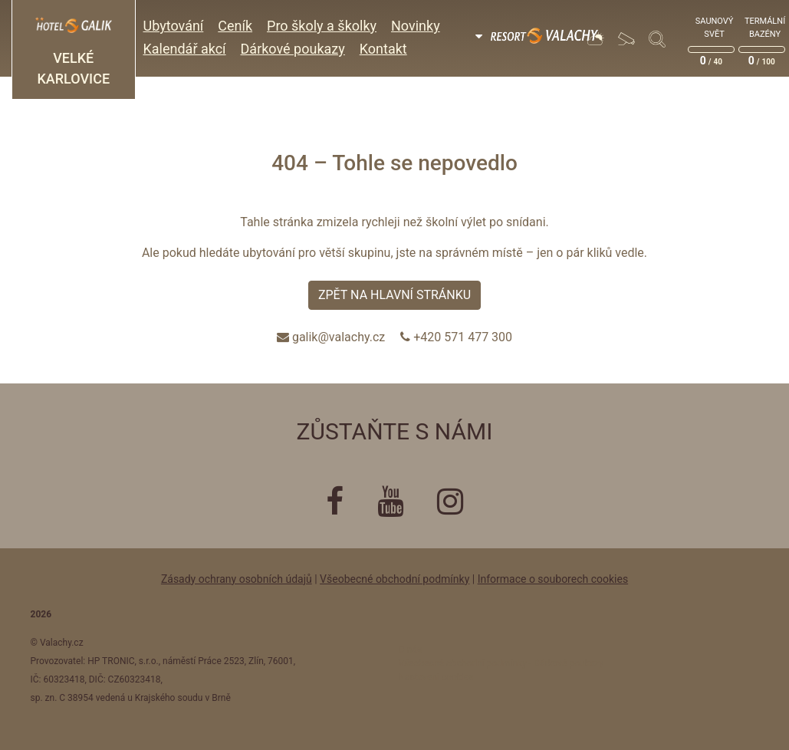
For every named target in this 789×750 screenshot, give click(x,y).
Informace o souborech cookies (553, 579)
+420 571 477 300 (462, 337)
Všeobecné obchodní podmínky (394, 579)
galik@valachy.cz (338, 337)
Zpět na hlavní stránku (394, 295)
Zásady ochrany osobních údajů (236, 579)
